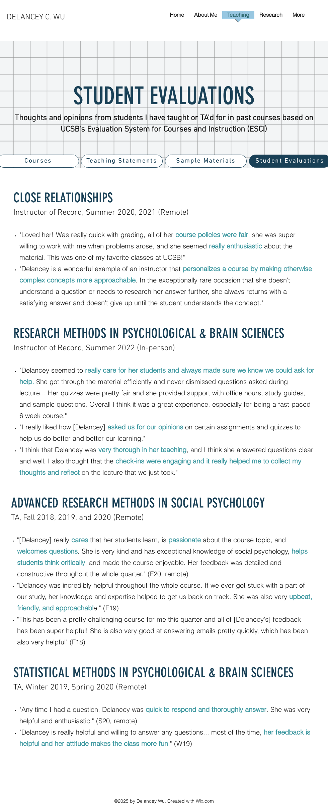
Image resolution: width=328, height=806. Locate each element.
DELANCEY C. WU (36, 17)
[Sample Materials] (206, 161)
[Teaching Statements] (122, 161)
